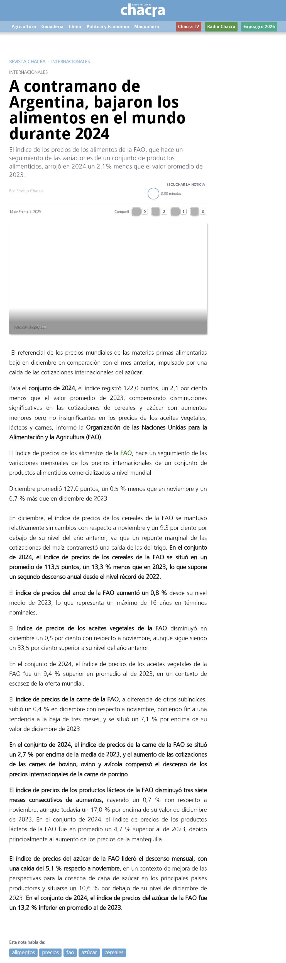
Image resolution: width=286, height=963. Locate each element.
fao (70, 952)
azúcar (89, 952)
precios (50, 952)
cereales (113, 952)
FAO (126, 453)
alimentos (23, 952)
